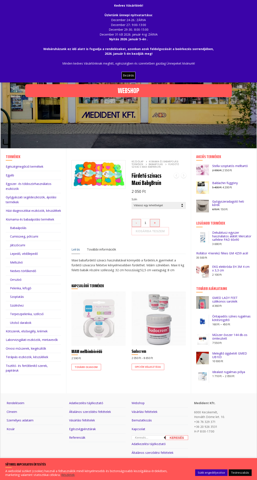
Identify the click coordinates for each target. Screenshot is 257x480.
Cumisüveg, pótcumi (24, 236)
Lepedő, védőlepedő (24, 254)
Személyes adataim (20, 420)
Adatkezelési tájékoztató (86, 403)
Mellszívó (16, 262)
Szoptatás (17, 297)
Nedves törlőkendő (23, 271)
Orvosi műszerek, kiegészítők (26, 348)
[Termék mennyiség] (145, 223)
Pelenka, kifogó (20, 288)
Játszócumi (17, 245)
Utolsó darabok (20, 323)
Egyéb (10, 175)
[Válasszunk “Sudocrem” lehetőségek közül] (148, 367)
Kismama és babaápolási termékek (30, 219)
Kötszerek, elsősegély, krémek (27, 331)
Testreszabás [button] (240, 472)
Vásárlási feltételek (82, 420)
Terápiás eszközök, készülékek (27, 357)
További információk (101, 249)
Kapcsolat (138, 429)
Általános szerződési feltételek (90, 412)
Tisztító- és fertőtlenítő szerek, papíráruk (27, 368)
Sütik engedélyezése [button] (211, 472)
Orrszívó (16, 280)
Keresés (177, 438)
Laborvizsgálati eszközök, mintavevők (32, 340)
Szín (134, 199)
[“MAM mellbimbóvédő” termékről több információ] (86, 367)
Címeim (12, 412)
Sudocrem (139, 351)
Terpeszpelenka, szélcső (27, 314)
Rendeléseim (15, 403)
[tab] (75, 249)
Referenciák (77, 437)
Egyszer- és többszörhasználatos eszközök (28, 186)
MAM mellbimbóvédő (86, 351)
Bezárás (128, 75)
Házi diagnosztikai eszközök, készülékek (33, 211)
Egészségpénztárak (82, 429)
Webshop (138, 403)
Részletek (68, 475)
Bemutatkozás (142, 420)
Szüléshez (17, 305)
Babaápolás (156, 164)
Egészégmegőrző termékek (24, 166)
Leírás (75, 249)
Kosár (11, 429)
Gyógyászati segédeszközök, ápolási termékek (31, 199)
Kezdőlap (138, 161)
